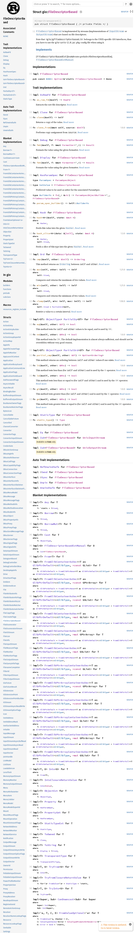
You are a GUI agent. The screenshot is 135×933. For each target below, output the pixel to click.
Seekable (7, 928)
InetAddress (8, 718)
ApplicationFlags (10, 372)
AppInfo (6, 345)
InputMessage (9, 733)
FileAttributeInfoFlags (12, 597)
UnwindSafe (8, 130)
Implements (44, 49)
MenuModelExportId (11, 807)
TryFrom (54, 866)
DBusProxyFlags (10, 527)
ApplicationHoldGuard (12, 376)
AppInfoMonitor (9, 353)
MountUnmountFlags (12, 823)
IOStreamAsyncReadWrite (14, 706)
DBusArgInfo (8, 454)
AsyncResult (8, 388)
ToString (6, 251)
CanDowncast (66, 899)
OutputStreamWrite (11, 858)
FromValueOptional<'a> (13, 220)
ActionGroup (8, 333)
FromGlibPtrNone (66, 571)
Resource (7, 920)
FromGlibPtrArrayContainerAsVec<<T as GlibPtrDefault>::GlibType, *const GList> (15, 197)
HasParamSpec (9, 72)
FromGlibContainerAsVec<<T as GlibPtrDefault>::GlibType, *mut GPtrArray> (15, 189)
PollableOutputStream (12, 877)
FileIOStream (8, 632)
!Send (5, 115)
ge (38, 399)
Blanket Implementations (12, 140)
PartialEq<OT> (9, 91)
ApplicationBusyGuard (12, 364)
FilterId (6, 671)
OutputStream (9, 846)
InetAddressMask (10, 722)
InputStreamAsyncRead (13, 745)
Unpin (5, 126)
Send (44, 472)
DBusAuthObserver (11, 458)
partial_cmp (44, 355)
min (39, 285)
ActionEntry (8, 325)
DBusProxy (7, 524)
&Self (80, 127)
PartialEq (70, 319)
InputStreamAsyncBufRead (14, 741)
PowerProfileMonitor (11, 881)
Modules (8, 281)
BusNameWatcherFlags (13, 407)
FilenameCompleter (11, 667)
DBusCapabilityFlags (12, 465)
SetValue (44, 185)
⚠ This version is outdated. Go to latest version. (114, 926)
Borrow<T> (7, 150)
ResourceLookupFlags (12, 924)
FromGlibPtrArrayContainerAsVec (67, 665)
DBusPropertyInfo (10, 520)
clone (40, 117)
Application (8, 360)
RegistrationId (9, 904)
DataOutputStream (11, 555)
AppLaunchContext (11, 357)
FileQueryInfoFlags (11, 663)
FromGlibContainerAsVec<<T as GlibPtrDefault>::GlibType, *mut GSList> (15, 193)
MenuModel (8, 803)
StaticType (7, 99)
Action (6, 322)
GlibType (64, 565)
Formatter (68, 145)
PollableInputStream (12, 873)
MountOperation (10, 819)
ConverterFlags (9, 434)
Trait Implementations (12, 46)
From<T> (6, 170)
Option (58, 79)
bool (73, 324)
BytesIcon (7, 411)
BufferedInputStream (12, 395)
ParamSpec (45, 180)
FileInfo (6, 640)
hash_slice (43, 233)
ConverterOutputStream (13, 442)
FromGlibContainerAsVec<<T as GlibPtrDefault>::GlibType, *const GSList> (15, 181)
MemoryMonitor (10, 780)
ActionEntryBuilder (11, 329)
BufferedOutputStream (13, 399)
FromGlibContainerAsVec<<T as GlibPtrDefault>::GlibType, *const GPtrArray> (15, 177)
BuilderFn (45, 195)
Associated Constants (9, 30)
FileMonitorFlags (10, 656)
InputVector (8, 753)
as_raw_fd (43, 99)
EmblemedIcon (9, 586)
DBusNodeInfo (9, 512)
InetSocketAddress (11, 726)
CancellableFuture (11, 419)
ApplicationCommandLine (14, 368)
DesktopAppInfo (10, 570)
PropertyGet (8, 239)
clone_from (43, 127)
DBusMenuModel (10, 492)
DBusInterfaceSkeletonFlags (15, 489)
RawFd (66, 99)
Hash (5, 75)
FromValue (53, 883)
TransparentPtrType (49, 862)
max (39, 269)
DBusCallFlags (9, 461)
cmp (39, 259)
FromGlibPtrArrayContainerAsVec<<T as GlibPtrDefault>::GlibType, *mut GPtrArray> (15, 212)
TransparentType (10, 255)
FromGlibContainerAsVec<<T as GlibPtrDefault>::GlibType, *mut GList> (15, 185)
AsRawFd (7, 52)
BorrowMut (51, 524)
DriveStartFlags (9, 578)
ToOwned (7, 247)
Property (6, 236)
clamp (40, 301)
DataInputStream (10, 551)
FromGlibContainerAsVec (61, 561)
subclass (7, 297)
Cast (5, 162)
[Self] (69, 233)
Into (52, 769)
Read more (72, 104)
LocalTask (7, 772)
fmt (39, 145)
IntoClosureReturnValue (13, 228)
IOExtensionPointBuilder (13, 698)
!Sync (5, 119)
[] (131, 11)
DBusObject (8, 516)
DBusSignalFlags (10, 543)
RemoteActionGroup (11, 908)
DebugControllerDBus (12, 566)
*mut (76, 617)
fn (56, 195)
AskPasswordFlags (11, 380)
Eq (4, 68)
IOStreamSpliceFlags (12, 710)
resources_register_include (14, 309)
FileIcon (6, 636)
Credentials (8, 446)
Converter (7, 430)
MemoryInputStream (12, 776)
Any (4, 146)
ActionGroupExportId (12, 337)
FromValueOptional (71, 913)
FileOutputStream (10, 660)
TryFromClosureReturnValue (15, 263)
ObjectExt (7, 232)
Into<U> (6, 224)
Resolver (7, 912)
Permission (8, 869)
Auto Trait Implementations (12, 108)
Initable (6, 729)
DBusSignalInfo (9, 547)
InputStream (8, 737)
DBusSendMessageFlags (13, 531)
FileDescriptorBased (14, 20)
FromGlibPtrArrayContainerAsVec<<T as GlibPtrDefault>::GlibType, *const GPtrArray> (15, 201)
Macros (7, 305)
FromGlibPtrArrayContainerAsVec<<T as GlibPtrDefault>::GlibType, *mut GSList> (15, 216)
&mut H (70, 217)
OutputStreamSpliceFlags (14, 854)
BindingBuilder (9, 391)
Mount (6, 811)
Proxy (5, 889)
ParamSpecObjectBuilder (90, 195)
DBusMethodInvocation (13, 508)
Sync (44, 477)
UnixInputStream (94, 437)
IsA (42, 437)
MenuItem (7, 795)
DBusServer (8, 535)
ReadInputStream (10, 900)
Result (90, 145)
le (38, 375)
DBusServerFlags (10, 539)
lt (38, 365)
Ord (4, 87)
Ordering (79, 259)
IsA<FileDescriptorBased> (14, 79)
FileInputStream (10, 644)
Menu (5, 788)
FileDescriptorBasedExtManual (15, 166)
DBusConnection (10, 469)
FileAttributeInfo (10, 593)
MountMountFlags (10, 815)
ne (38, 334)
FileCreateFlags (9, 617)
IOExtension (8, 691)
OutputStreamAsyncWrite (14, 850)
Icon (5, 714)
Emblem (6, 582)
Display (6, 64)
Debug (6, 60)
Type (62, 420)
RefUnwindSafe (9, 122)
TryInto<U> (7, 267)
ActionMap (7, 341)
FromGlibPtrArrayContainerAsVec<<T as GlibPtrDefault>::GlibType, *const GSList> (15, 204)
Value (48, 786)
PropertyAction (9, 885)
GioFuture (7, 683)
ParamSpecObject (65, 180)
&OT (61, 324)
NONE (5, 36)
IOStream (7, 702)
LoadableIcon (9, 768)
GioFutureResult (10, 687)
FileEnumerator (9, 625)
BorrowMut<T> (9, 154)
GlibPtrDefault (43, 565)
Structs (7, 317)
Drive (5, 574)
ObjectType (53, 319)
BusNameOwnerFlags (12, 403)
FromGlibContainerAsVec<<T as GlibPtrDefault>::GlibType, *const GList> (15, 173)
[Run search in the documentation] (78, 4)
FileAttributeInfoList (11, 601)
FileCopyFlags (9, 613)
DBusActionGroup (10, 450)
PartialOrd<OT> (9, 95)
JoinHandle (8, 757)
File (4, 590)
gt (38, 389)
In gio (7, 275)
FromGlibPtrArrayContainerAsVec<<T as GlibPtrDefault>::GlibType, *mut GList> (15, 208)
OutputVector (9, 862)
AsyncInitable (9, 384)
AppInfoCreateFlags (11, 349)
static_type (44, 420)
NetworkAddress (10, 827)
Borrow (49, 513)
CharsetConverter (10, 426)
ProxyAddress (9, 893)
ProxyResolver (9, 896)
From (47, 556)
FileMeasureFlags (10, 648)
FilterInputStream (10, 675)
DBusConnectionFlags (12, 473)
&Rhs (62, 334)
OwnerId (6, 865)
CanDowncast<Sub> (11, 158)
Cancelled (7, 423)
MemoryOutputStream (12, 784)
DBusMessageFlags (11, 500)
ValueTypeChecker (48, 922)
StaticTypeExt (9, 243)
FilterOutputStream (11, 679)
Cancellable (8, 415)
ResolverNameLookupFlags (14, 916)
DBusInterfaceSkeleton (13, 485)
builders (6, 285)
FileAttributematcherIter (13, 609)
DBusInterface (9, 477)
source (124, 11)
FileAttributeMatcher (12, 605)
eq (38, 324)
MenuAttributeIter (10, 792)
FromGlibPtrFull (121, 571)
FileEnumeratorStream (12, 628)
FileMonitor (8, 652)
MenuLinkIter (8, 799)
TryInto (54, 888)
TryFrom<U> (8, 259)
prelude (6, 293)
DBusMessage (9, 496)
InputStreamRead (10, 749)
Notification (8, 838)
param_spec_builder (49, 203)
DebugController (10, 562)
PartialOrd (57, 307)
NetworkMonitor (10, 830)
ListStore (7, 764)
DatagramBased (10, 559)
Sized (46, 242)
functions (7, 289)
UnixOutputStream (94, 447)
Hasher (43, 223)
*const (77, 565)
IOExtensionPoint (10, 694)
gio (44, 12)
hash (39, 217)
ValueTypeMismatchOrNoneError (82, 922)
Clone (5, 56)
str (67, 195)
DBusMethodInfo (10, 504)
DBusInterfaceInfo (11, 481)
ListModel (7, 761)
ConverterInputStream (12, 438)
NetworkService (10, 834)
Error (43, 924)
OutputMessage (10, 842)
